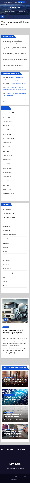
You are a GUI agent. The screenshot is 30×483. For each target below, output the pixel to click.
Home (4, 476)
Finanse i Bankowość (9, 217)
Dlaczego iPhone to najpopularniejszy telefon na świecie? (13, 434)
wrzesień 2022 (7, 198)
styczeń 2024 (7, 164)
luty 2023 (6, 185)
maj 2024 (6, 151)
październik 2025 (8, 113)
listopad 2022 (7, 189)
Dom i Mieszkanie (8, 213)
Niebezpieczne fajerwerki (18, 83)
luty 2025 (6, 130)
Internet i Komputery (9, 234)
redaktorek (16, 336)
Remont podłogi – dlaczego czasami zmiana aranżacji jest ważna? (13, 417)
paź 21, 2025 (9, 401)
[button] (27, 16)
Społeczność (7, 268)
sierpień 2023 (7, 176)
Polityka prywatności (20, 476)
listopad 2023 (7, 168)
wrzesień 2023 (7, 172)
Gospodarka (6, 226)
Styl (4, 277)
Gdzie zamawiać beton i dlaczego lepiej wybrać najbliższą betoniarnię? (12, 333)
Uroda (5, 281)
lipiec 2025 (6, 117)
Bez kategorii (7, 209)
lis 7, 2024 (7, 336)
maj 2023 (6, 181)
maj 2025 (6, 125)
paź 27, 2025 (9, 384)
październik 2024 (8, 138)
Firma (5, 222)
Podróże (5, 247)
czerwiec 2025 (7, 121)
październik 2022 (8, 193)
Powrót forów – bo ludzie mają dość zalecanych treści (12, 399)
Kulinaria (5, 239)
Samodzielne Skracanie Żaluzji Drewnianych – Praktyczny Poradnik (15, 381)
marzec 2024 (7, 159)
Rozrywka (6, 264)
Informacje (6, 230)
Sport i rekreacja (8, 273)
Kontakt (11, 476)
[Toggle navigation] (15, 16)
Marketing (6, 243)
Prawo (5, 256)
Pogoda (5, 251)
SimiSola (15, 7)
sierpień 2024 (7, 142)
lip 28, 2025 (9, 419)
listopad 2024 (7, 134)
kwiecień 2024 (7, 155)
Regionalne (6, 260)
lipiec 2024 (6, 147)
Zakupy (5, 285)
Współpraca (14, 479)
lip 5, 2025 (9, 436)
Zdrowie (5, 290)
